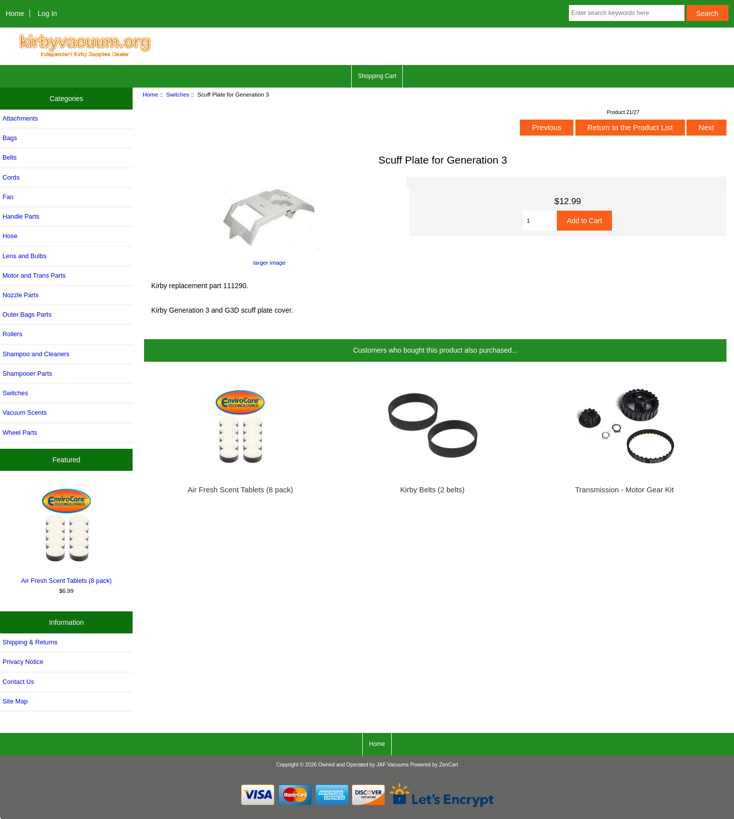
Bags (10, 138)
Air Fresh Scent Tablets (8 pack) (67, 534)
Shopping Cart (377, 76)
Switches (177, 94)
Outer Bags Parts (27, 314)
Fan (8, 197)
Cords (11, 177)
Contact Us (18, 681)
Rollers (13, 334)
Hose (10, 236)
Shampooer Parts (27, 373)
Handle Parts (21, 216)
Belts (10, 157)
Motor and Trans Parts (34, 275)
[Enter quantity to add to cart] (540, 221)
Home (15, 14)
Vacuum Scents (25, 412)
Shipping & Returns (30, 642)
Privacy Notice (23, 661)
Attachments (20, 118)
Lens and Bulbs (25, 256)
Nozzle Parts (21, 295)
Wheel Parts (20, 432)
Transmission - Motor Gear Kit (624, 490)
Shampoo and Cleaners (36, 354)
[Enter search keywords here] (626, 13)
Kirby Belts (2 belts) (432, 490)
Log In (47, 14)
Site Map (15, 701)
